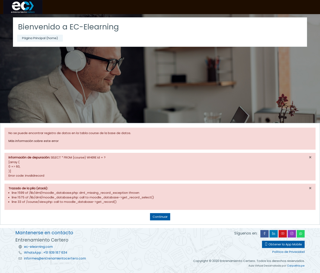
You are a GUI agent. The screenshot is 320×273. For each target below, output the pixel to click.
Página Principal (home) (40, 38)
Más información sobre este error (33, 141)
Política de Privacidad (288, 252)
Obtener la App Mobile (283, 244)
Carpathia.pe (296, 266)
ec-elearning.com (38, 246)
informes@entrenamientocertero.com (55, 258)
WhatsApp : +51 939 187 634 (45, 252)
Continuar (160, 217)
